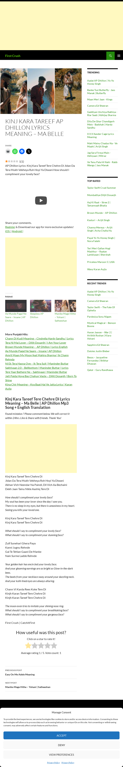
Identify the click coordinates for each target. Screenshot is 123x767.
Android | (17, 231)
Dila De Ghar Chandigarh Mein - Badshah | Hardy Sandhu (100, 124)
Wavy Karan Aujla (96, 269)
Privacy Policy (53, 762)
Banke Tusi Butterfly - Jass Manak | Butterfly (101, 91)
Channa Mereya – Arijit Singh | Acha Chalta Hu (99, 229)
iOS (8, 231)
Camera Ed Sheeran (97, 105)
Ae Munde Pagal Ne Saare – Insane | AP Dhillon (15, 317)
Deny (61, 745)
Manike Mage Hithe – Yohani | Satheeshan (65, 317)
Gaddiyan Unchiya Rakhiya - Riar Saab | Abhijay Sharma (102, 113)
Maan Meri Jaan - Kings (99, 99)
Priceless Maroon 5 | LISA (101, 261)
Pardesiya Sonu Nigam (99, 316)
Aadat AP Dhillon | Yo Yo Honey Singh (100, 82)
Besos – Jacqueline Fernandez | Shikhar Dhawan (97, 360)
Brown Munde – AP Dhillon (102, 212)
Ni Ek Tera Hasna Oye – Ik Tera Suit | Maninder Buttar (36, 363)
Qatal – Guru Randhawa (100, 369)
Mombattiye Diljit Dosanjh (101, 195)
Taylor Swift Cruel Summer (101, 187)
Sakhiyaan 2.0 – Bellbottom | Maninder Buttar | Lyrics (36, 367)
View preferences (61, 754)
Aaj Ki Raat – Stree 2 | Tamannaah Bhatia (98, 204)
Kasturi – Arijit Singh (98, 220)
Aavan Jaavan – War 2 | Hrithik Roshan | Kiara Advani (99, 335)
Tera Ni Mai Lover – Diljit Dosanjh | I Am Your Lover (35, 342)
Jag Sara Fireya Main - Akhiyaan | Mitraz (99, 154)
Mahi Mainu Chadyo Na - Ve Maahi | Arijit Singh (102, 145)
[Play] (41, 200)
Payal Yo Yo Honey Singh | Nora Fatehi (101, 239)
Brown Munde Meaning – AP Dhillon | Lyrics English (36, 346)
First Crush (12, 56)
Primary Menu (119, 56)
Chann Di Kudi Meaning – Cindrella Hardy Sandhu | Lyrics (39, 338)
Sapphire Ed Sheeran (98, 344)
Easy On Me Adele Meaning (41, 672)
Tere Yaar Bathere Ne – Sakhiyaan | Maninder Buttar (36, 371)
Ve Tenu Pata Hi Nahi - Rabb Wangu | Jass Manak (102, 164)
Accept (62, 735)
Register (10, 227)
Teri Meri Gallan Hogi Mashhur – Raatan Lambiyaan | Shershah (98, 251)
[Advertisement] (61, 25)
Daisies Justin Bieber (98, 351)
